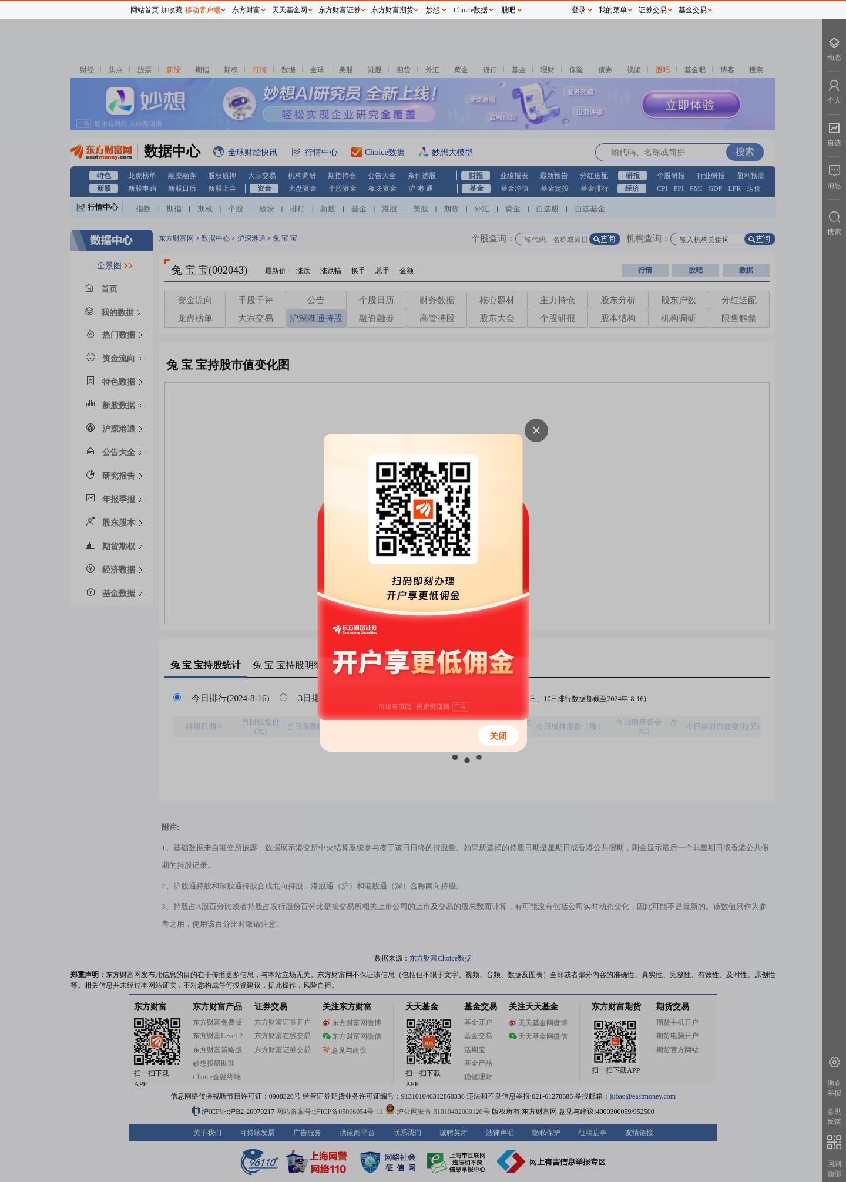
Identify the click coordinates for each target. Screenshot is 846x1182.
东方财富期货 (392, 10)
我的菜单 (613, 10)
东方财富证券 (339, 10)
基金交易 (693, 10)
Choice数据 (471, 10)
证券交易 (653, 10)
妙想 (433, 10)
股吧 (508, 10)
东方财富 (246, 10)
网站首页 (144, 10)
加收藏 (171, 10)
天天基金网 (289, 10)
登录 (579, 10)
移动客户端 (202, 10)
